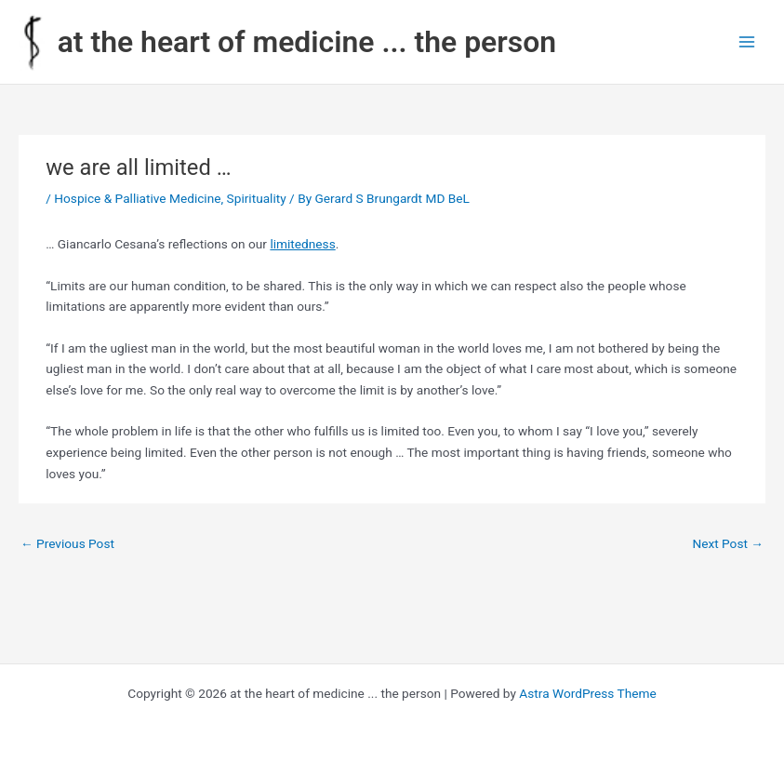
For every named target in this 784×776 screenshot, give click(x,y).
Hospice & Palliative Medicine (137, 198)
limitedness (302, 243)
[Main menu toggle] (747, 42)
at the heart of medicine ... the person (307, 42)
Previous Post (67, 543)
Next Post (728, 543)
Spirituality (256, 198)
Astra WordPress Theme (587, 693)
